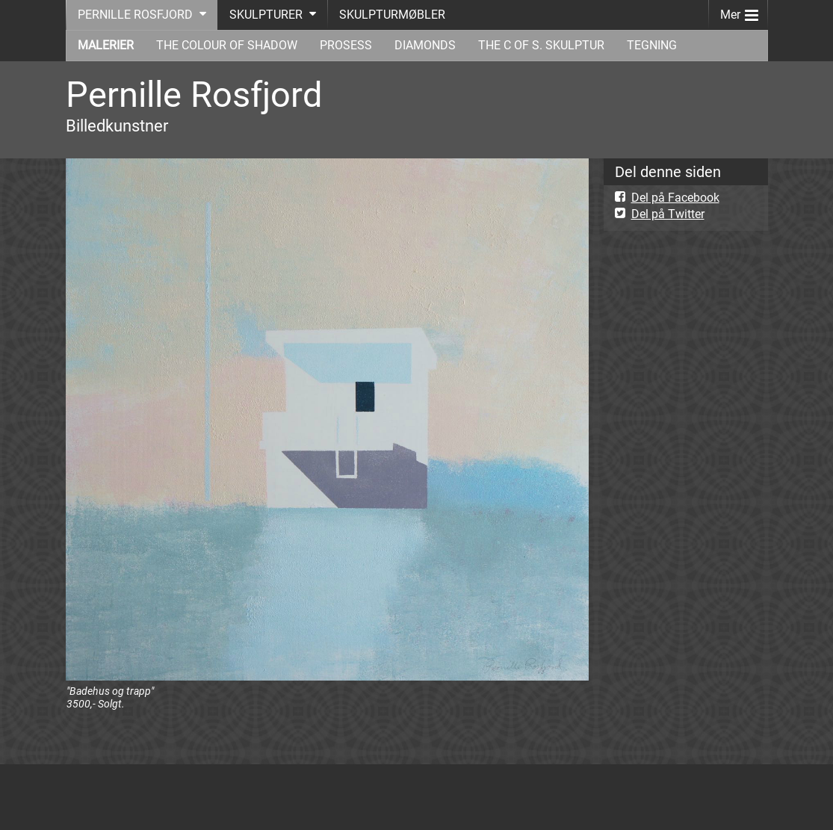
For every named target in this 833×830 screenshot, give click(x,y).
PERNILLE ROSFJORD (135, 14)
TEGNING (652, 45)
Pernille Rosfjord (194, 94)
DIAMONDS (425, 45)
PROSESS (346, 45)
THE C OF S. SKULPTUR (541, 45)
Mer (739, 11)
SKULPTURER (266, 14)
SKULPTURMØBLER (392, 14)
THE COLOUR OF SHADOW (226, 45)
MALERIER (106, 45)
